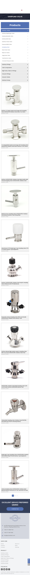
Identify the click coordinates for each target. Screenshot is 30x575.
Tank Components (7, 67)
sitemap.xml (11, 573)
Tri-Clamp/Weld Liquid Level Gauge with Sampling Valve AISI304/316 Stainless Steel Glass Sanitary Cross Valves (14, 145)
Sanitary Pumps (6, 80)
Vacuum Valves (6, 77)
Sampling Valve (5, 47)
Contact (3, 547)
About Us (17, 543)
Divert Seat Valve (6, 50)
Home (2, 543)
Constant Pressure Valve (8, 61)
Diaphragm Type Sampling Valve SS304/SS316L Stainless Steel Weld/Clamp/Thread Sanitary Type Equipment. (14, 455)
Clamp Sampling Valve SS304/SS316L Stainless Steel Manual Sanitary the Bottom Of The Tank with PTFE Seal (14, 489)
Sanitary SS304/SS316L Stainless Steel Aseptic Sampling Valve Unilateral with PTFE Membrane (14, 283)
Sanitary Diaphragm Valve (8, 33)
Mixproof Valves (6, 52)
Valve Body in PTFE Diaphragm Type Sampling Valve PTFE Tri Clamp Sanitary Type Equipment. (14, 249)
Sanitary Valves (6, 30)
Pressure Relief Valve (7, 44)
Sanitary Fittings (6, 64)
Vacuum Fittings (6, 74)
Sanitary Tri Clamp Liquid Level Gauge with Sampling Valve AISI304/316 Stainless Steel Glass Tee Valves (13, 111)
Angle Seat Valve (6, 55)
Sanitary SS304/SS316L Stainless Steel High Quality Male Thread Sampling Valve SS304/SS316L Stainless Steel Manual (14, 181)
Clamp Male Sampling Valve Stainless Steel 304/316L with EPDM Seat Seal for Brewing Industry (13, 421)
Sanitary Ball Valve (6, 39)
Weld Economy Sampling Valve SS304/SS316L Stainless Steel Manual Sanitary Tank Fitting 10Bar (14, 214)
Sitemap (17, 547)
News (16, 545)
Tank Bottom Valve (6, 58)
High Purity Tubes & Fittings (9, 70)
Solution (3, 545)
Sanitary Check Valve (7, 41)
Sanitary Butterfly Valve (7, 36)
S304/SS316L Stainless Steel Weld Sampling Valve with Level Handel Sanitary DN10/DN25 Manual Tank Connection (14, 387)
